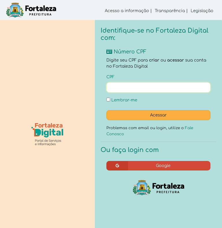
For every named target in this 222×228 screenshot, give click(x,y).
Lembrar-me (121, 100)
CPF (110, 77)
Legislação (201, 11)
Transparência (170, 11)
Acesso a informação (127, 11)
